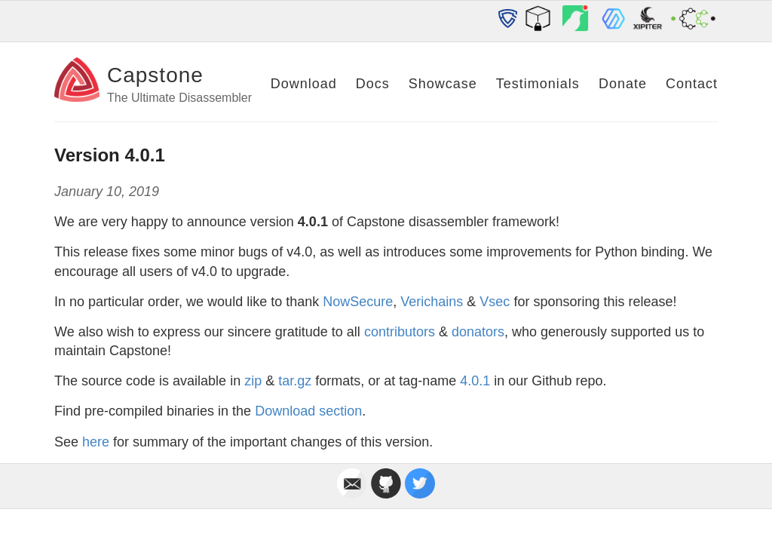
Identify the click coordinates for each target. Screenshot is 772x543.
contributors (399, 331)
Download (304, 83)
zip (253, 380)
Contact (692, 83)
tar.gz (294, 380)
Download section (308, 411)
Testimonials (538, 83)
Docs (373, 83)
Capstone (155, 75)
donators (478, 331)
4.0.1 (475, 380)
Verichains (431, 301)
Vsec (494, 301)
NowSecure (358, 301)
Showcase (443, 83)
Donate (623, 83)
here (95, 441)
